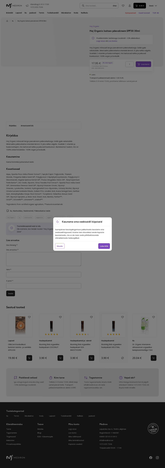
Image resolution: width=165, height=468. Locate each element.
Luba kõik (104, 246)
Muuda (60, 246)
